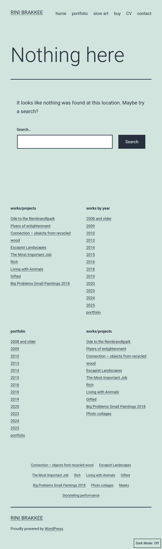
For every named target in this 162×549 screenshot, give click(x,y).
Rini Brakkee (27, 12)
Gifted (16, 276)
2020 (90, 283)
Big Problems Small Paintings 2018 (40, 283)
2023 (90, 290)
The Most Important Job (31, 254)
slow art (100, 13)
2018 (90, 269)
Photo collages (98, 413)
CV (129, 13)
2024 (90, 298)
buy (117, 13)
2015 (90, 254)
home (60, 13)
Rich (14, 262)
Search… (24, 129)
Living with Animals (27, 269)
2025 (90, 305)
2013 (90, 240)
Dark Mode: (147, 543)
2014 (90, 247)
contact (144, 13)
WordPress (54, 528)
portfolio (80, 13)
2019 (90, 276)
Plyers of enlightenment (30, 226)
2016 (90, 262)
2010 (90, 233)
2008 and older (99, 218)
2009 (90, 226)
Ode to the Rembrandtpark (33, 218)
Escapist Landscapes (28, 247)
